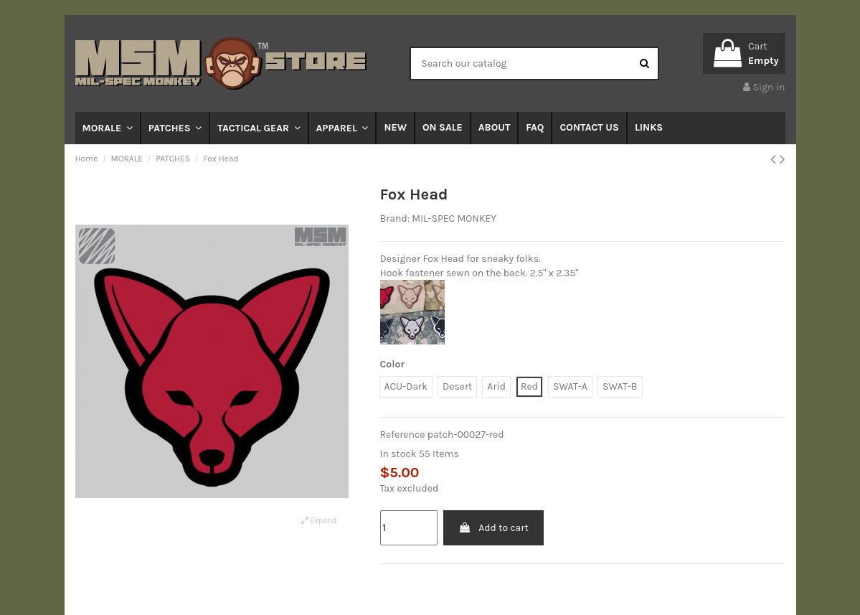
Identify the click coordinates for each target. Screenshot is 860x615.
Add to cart (493, 528)
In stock (398, 454)
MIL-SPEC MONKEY (454, 218)
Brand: (395, 218)
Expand (318, 520)
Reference (402, 434)
